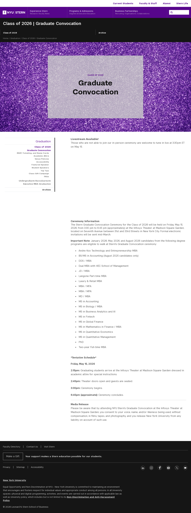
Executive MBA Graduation (37, 184)
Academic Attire (41, 156)
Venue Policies (42, 159)
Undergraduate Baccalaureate (35, 181)
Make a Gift (12, 456)
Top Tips (45, 171)
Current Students (123, 3)
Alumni (166, 3)
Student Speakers (40, 168)
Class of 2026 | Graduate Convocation (42, 23)
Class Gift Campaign (39, 173)
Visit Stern (49, 446)
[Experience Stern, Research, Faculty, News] (47, 12)
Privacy (6, 467)
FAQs (46, 176)
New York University (14, 480)
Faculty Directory (11, 446)
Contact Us (32, 446)
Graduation (15, 38)
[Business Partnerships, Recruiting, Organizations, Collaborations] (140, 12)
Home (5, 38)
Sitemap (20, 467)
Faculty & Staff (148, 3)
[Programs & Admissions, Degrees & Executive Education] (90, 12)
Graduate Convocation (39, 150)
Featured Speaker (40, 165)
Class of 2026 (10, 33)
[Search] (172, 12)
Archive (102, 33)
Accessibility (42, 162)
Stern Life (182, 3)
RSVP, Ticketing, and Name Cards (33, 153)
